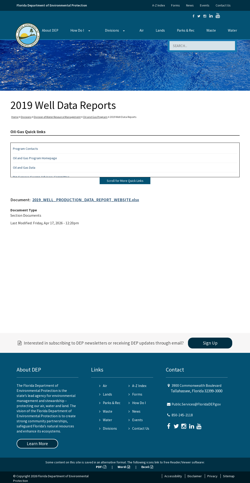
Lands (160, 30)
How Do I (77, 30)
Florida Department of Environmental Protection (52, 5)
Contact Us (223, 5)
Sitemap (229, 476)
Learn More (37, 443)
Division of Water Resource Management (57, 117)
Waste (211, 30)
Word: (124, 467)
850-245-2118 (182, 415)
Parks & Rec (185, 30)
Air (142, 30)
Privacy (212, 476)
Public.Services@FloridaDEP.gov (196, 404)
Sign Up (210, 343)
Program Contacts (25, 149)
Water (232, 30)
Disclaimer (195, 476)
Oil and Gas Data (24, 167)
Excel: (147, 467)
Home (14, 117)
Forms (175, 5)
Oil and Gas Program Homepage (35, 158)
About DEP (50, 30)
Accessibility (173, 476)
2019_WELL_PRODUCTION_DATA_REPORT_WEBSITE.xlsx (85, 199)
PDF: (101, 467)
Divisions (112, 30)
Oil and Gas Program (95, 117)
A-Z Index (158, 5)
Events (204, 5)
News (190, 5)
